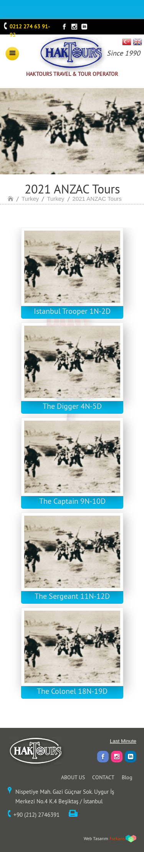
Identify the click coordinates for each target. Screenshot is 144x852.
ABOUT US (73, 777)
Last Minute (123, 741)
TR (127, 42)
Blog (127, 777)
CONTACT (103, 777)
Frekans (117, 838)
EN (137, 42)
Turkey (30, 198)
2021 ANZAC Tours (97, 198)
